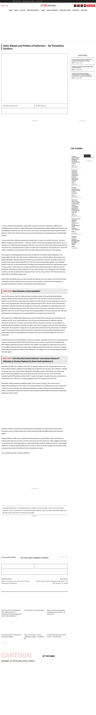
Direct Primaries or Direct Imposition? (34, 610)
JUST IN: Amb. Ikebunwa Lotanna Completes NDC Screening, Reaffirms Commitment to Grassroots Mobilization (82, 75)
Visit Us (87, 156)
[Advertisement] (48, 26)
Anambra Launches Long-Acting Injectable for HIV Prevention (82, 67)
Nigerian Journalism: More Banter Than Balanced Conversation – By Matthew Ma (56, 612)
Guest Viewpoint (88, 48)
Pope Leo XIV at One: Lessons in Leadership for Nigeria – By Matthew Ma (34, 636)
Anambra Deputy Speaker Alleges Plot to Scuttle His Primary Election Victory (82, 60)
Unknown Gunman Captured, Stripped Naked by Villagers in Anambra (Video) (75, 238)
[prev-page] (2, 642)
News (73, 62)
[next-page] (5, 642)
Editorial (4, 607)
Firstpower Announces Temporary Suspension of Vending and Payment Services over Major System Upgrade (75, 175)
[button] (4, 6)
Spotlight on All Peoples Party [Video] (17, 661)
